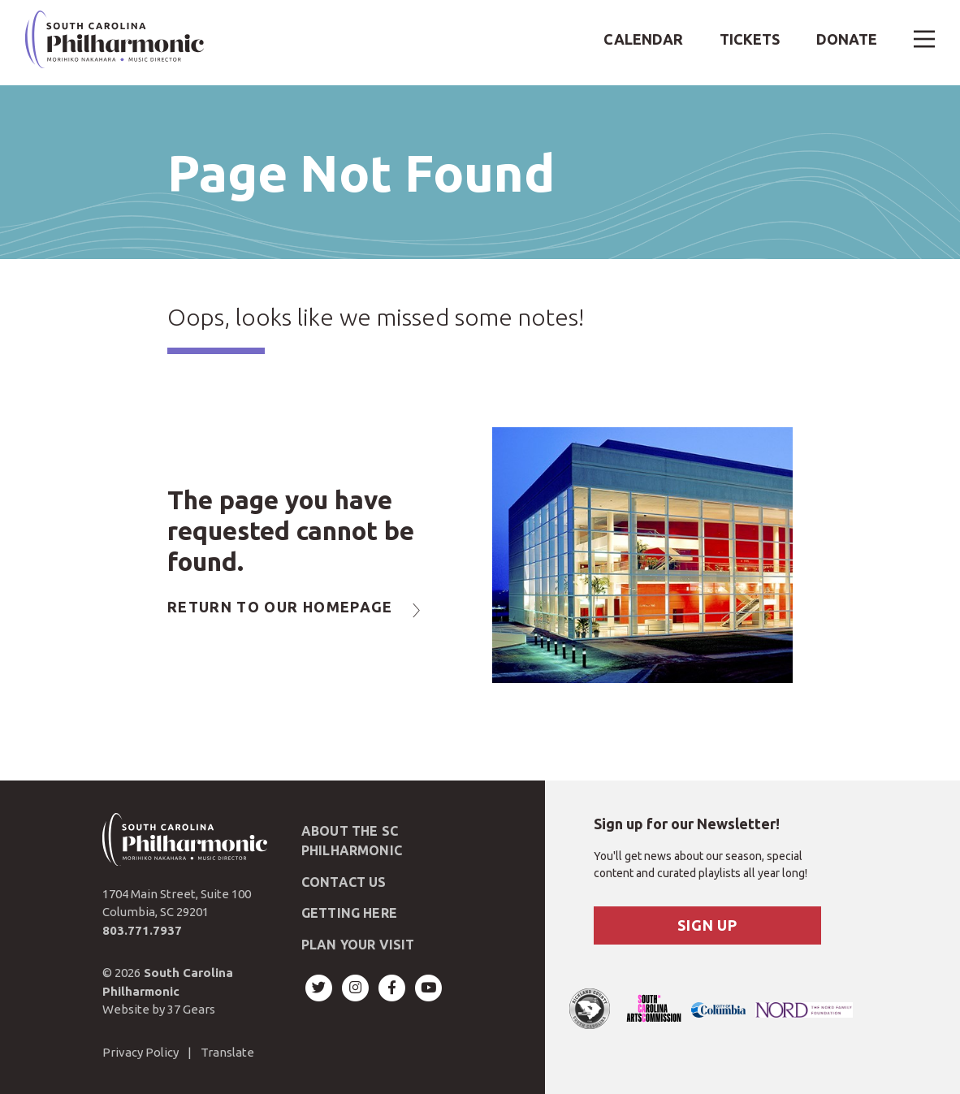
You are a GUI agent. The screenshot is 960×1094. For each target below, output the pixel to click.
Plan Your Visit (357, 944)
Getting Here (349, 913)
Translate (227, 1052)
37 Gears (191, 1009)
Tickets (750, 39)
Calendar (643, 39)
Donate (846, 39)
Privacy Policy (140, 1052)
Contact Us (344, 882)
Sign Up (707, 925)
